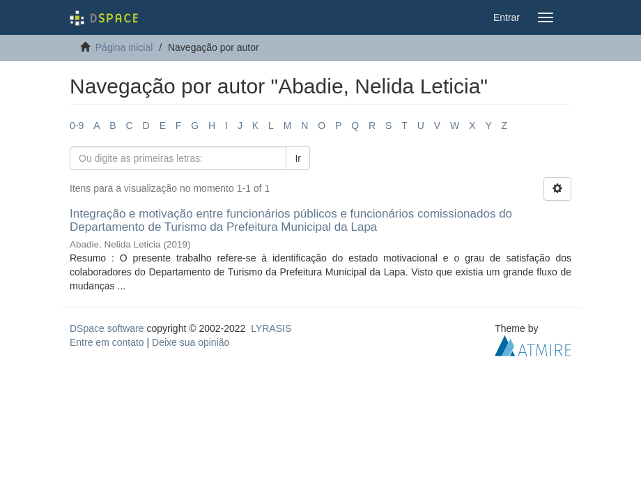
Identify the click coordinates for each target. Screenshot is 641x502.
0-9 (77, 125)
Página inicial (124, 47)
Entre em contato (107, 342)
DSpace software (107, 328)
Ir (298, 158)
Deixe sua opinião (190, 342)
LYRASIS (271, 328)
